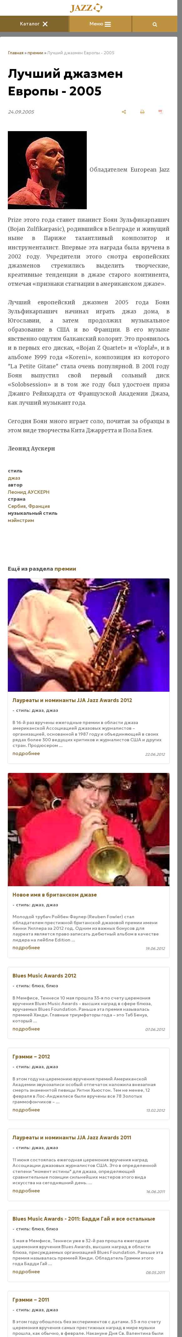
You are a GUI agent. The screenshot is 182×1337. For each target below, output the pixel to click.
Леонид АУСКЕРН (28, 492)
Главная (15, 53)
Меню (100, 24)
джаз (14, 478)
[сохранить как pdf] (160, 112)
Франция (39, 506)
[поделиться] (124, 112)
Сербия (17, 506)
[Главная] (88, 8)
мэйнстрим (21, 520)
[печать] (142, 112)
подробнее (26, 753)
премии (35, 53)
